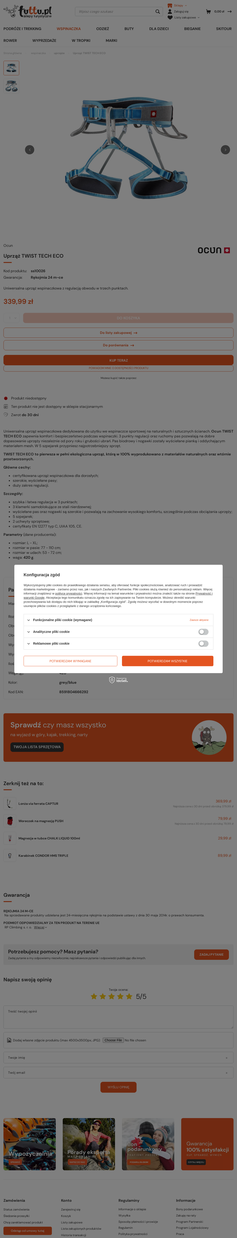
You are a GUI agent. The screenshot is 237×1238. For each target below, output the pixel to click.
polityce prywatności (68, 593)
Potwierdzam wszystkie (167, 661)
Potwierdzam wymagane (70, 661)
